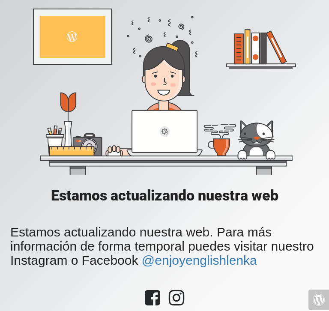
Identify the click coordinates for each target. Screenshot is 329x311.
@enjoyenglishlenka (199, 260)
